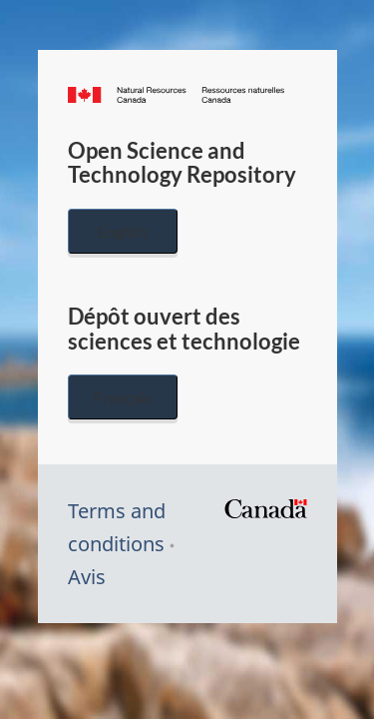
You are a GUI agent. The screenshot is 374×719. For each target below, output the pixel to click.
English (123, 231)
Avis (87, 576)
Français (123, 396)
